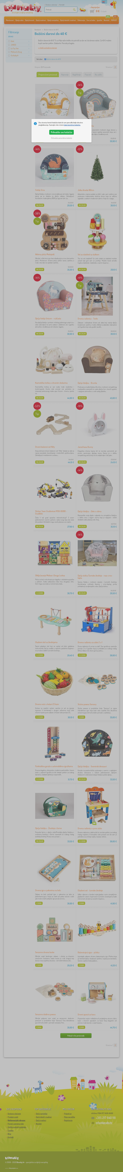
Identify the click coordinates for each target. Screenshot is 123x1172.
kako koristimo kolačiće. (72, 125)
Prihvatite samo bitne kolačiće (61, 138)
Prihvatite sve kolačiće (61, 132)
